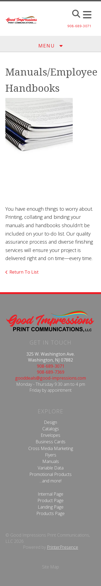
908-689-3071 (50, 366)
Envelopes (50, 435)
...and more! (50, 481)
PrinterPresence (62, 547)
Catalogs (50, 429)
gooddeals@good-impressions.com (50, 378)
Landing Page (51, 507)
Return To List (24, 272)
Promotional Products (50, 474)
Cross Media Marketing (50, 448)
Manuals (50, 461)
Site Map (50, 567)
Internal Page (50, 494)
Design (50, 422)
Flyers (50, 455)
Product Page (50, 500)
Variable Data (51, 468)
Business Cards (50, 442)
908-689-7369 (50, 372)
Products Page (50, 513)
